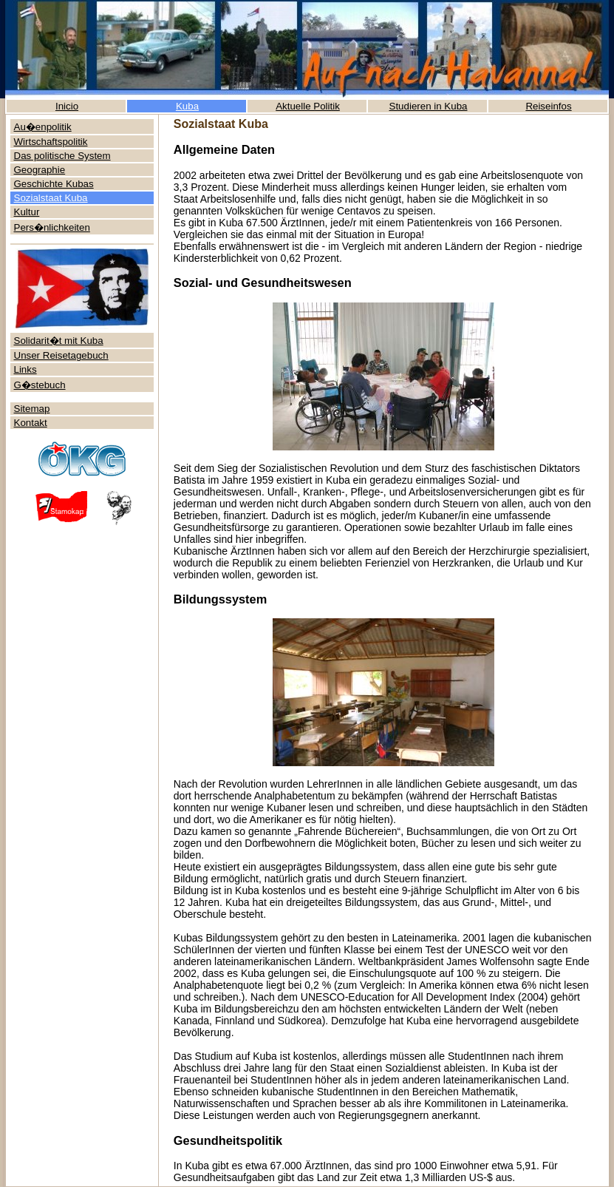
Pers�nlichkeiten (52, 227)
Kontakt (30, 422)
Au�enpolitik (43, 126)
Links (25, 369)
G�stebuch (40, 384)
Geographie (40, 169)
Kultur (27, 211)
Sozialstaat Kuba (51, 197)
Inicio (66, 106)
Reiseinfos (548, 106)
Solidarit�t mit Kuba (58, 340)
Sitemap (32, 408)
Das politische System (62, 155)
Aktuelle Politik (308, 106)
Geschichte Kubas (54, 183)
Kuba (187, 106)
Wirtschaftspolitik (51, 141)
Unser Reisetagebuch (61, 355)
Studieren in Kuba (428, 106)
